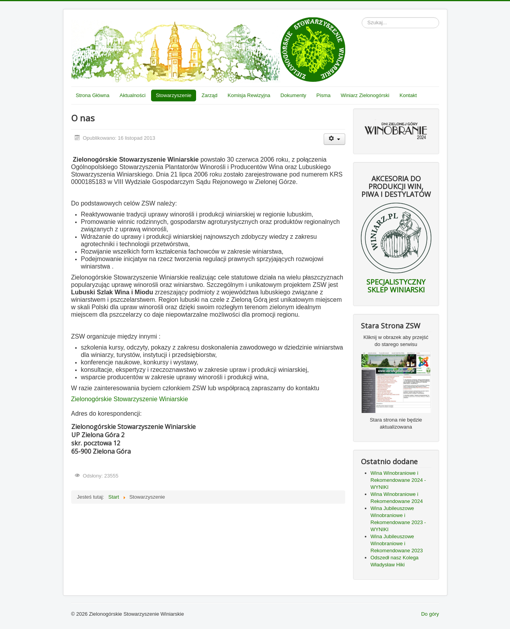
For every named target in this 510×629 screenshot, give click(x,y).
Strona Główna (93, 95)
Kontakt (408, 95)
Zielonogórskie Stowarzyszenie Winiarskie (129, 399)
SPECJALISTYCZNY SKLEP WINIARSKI (395, 285)
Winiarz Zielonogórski (365, 95)
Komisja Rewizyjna (249, 95)
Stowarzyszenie (173, 95)
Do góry (430, 614)
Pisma (323, 95)
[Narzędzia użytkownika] (334, 139)
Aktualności (133, 95)
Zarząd (209, 95)
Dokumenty (293, 95)
